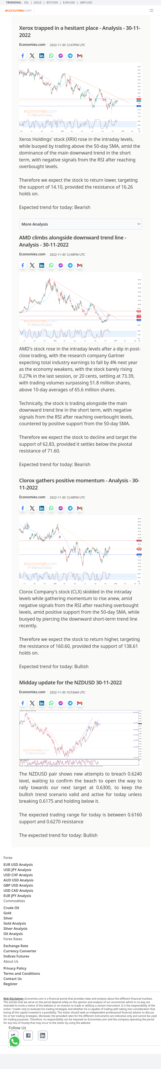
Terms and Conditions (21, 973)
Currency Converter (20, 951)
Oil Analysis (13, 933)
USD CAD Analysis (18, 890)
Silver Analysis (15, 928)
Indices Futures (16, 956)
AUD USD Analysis (18, 880)
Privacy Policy (14, 968)
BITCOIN (52, 2)
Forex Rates (12, 939)
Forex (7, 857)
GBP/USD (86, 2)
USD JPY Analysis (17, 869)
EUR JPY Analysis (17, 895)
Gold (38, 2)
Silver (8, 918)
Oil (26, 2)
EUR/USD (69, 2)
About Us (10, 961)
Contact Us (12, 978)
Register (10, 983)
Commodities (14, 901)
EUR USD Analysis (18, 864)
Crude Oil (11, 907)
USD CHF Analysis (18, 875)
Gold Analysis (14, 923)
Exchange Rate (15, 945)
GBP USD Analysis (18, 885)
